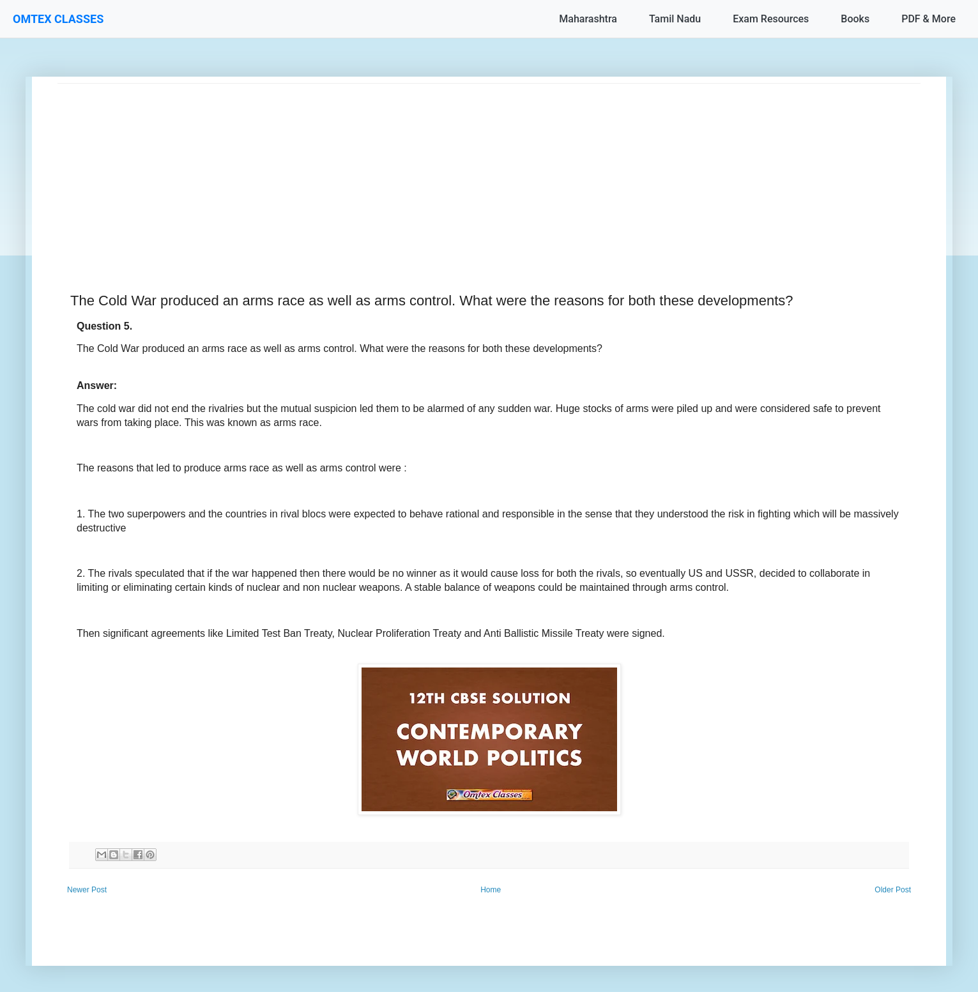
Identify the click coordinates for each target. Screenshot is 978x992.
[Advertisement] (440, 173)
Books (855, 19)
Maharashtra (588, 19)
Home (490, 889)
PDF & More (928, 19)
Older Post (893, 889)
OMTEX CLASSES (58, 19)
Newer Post (87, 889)
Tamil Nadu (675, 19)
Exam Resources (771, 19)
